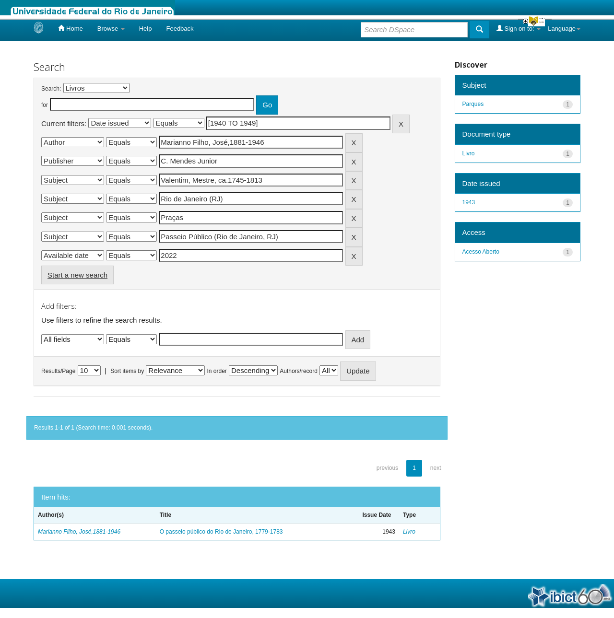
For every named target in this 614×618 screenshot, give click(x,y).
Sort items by (127, 371)
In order (217, 371)
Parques (473, 104)
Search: (51, 88)
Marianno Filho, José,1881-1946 (79, 531)
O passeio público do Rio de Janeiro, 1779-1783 (221, 531)
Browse (111, 28)
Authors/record (299, 371)
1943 (468, 202)
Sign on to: (518, 28)
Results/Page (58, 371)
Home (70, 28)
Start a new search (77, 275)
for (44, 105)
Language (564, 28)
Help (145, 28)
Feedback (179, 28)
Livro (409, 531)
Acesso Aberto (480, 251)
